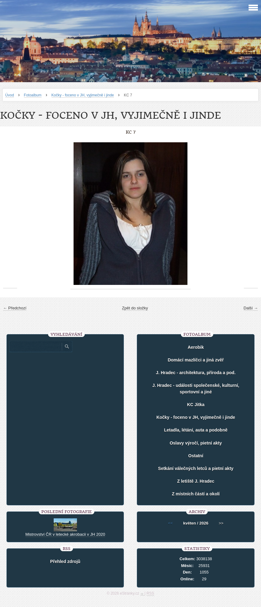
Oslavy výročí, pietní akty (196, 443)
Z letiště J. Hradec (195, 481)
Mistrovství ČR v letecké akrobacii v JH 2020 (65, 534)
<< (170, 523)
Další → (251, 308)
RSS (150, 593)
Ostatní (195, 455)
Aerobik (196, 347)
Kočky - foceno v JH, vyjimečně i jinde (83, 95)
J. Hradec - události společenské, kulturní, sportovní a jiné (195, 388)
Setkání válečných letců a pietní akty (195, 468)
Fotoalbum (33, 95)
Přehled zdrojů (65, 561)
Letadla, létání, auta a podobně (195, 430)
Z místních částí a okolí (196, 493)
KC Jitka (196, 404)
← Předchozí (14, 308)
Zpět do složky (135, 308)
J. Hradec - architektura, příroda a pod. (196, 372)
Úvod (9, 95)
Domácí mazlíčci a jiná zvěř (196, 359)
